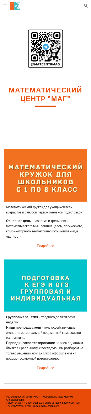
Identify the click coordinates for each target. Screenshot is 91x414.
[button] (5, 5)
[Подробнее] (45, 245)
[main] (45, 96)
